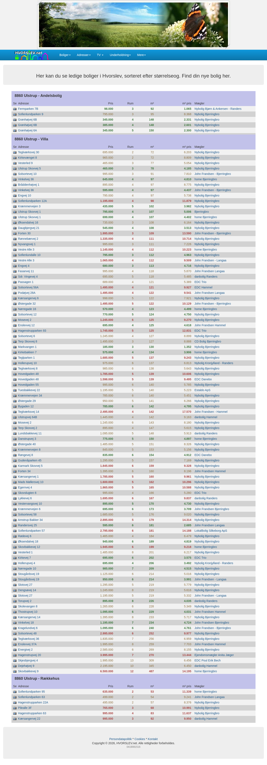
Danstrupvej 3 (27, 438)
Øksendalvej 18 (28, 541)
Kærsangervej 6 (28, 298)
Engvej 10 (24, 195)
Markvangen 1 (27, 347)
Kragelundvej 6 (28, 628)
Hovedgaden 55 (28, 384)
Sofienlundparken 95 (31, 691)
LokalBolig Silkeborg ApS (211, 530)
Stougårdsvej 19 (28, 574)
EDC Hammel (204, 287)
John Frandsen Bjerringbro (212, 509)
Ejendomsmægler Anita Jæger (214, 655)
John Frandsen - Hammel (211, 411)
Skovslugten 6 (27, 492)
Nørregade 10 (27, 568)
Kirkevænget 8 (27, 157)
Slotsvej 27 (25, 584)
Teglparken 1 (26, 357)
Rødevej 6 (24, 536)
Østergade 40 (27, 444)
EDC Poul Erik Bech (208, 660)
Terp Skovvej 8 (27, 341)
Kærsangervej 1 (28, 476)
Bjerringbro (202, 211)
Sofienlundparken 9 (30, 114)
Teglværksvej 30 (28, 152)
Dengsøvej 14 (27, 590)
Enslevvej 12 (26, 325)
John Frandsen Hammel (210, 325)
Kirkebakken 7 (27, 352)
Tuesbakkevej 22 (29, 390)
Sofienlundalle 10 (29, 255)
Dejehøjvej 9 (26, 665)
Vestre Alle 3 (26, 249)
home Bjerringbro (206, 179)
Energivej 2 (25, 649)
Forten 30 (24, 233)
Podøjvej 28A (26, 292)
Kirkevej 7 (24, 557)
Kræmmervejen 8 (29, 449)
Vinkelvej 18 (26, 622)
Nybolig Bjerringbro (207, 114)
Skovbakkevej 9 (28, 671)
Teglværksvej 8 (27, 368)
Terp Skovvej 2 (27, 428)
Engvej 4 (23, 265)
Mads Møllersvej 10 (30, 482)
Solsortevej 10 (27, 173)
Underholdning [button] (120, 55)
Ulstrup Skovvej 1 (29, 211)
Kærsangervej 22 (29, 718)
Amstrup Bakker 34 (30, 520)
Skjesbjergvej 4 (28, 660)
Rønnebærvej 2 (28, 238)
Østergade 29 (27, 401)
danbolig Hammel (206, 417)
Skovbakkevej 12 (29, 547)
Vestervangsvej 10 (30, 503)
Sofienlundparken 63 (31, 697)
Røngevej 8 (25, 455)
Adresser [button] (84, 55)
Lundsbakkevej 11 (30, 433)
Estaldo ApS (202, 390)
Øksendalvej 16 (28, 222)
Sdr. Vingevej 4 (28, 276)
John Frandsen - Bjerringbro (213, 173)
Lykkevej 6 (25, 498)
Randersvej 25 (27, 525)
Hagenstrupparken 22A (33, 702)
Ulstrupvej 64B (27, 417)
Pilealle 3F (25, 707)
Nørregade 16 (27, 309)
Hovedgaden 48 (28, 374)
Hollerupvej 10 (27, 363)
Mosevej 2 (24, 319)
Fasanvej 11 (26, 271)
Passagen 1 (26, 282)
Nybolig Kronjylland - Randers (214, 363)
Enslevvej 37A (27, 644)
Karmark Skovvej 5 (30, 465)
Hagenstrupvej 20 (29, 655)
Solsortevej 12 (27, 314)
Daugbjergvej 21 (28, 228)
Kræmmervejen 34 (30, 395)
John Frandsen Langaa (210, 271)
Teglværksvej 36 (28, 638)
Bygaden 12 (26, 406)
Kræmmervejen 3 (29, 206)
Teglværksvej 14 (28, 411)
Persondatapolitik (120, 739)
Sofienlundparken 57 (31, 530)
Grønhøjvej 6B (27, 119)
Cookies (140, 739)
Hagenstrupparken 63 (32, 713)
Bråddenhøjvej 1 (28, 184)
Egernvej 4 (25, 487)
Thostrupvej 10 (27, 611)
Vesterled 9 (25, 163)
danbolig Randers (206, 276)
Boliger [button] (65, 55)
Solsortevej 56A (28, 287)
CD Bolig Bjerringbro (208, 341)
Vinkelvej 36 (26, 179)
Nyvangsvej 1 (27, 244)
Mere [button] (141, 55)
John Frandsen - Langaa (211, 260)
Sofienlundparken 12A (32, 201)
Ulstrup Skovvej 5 (29, 168)
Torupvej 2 (24, 601)
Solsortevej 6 (26, 336)
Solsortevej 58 (27, 514)
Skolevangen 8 (28, 606)
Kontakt (152, 739)
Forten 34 (24, 471)
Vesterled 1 (25, 552)
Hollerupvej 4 (26, 563)
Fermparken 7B (28, 108)
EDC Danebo (203, 379)
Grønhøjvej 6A (27, 130)
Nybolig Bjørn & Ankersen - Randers (218, 108)
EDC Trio (201, 282)
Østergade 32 (27, 303)
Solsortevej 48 (27, 633)
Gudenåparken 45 (30, 460)
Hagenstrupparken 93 (32, 330)
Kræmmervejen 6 (29, 509)
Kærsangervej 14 (29, 617)
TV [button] (100, 55)
